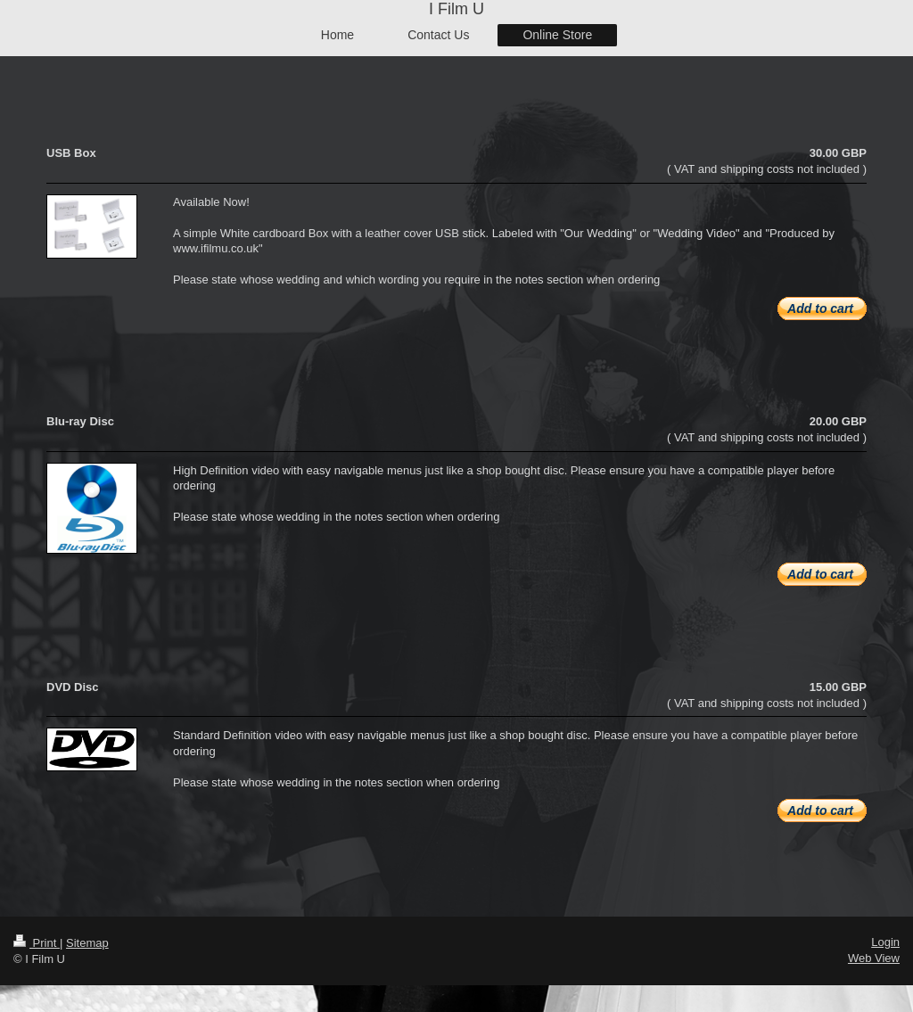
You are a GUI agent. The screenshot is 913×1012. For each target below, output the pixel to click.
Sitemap (87, 943)
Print (36, 943)
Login (885, 942)
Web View (874, 958)
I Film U (456, 9)
